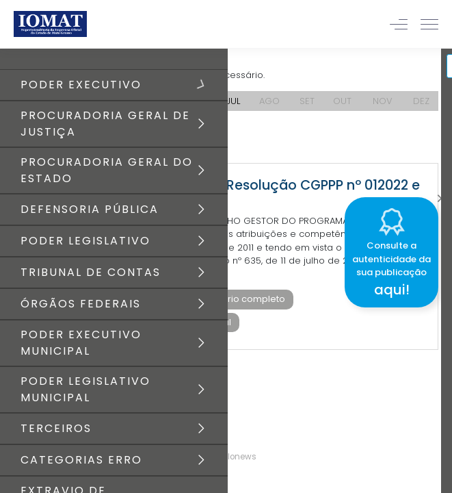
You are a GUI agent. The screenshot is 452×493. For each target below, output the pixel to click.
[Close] (441, 195)
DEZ (421, 101)
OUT (342, 101)
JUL (233, 101)
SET (307, 101)
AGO (269, 101)
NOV (383, 101)
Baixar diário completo (233, 298)
